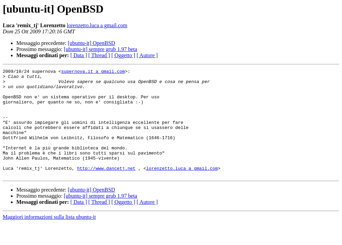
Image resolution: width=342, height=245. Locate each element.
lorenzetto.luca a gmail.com (97, 25)
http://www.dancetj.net (106, 188)
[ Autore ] (147, 55)
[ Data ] (78, 55)
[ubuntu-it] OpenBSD (91, 43)
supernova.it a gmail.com (93, 72)
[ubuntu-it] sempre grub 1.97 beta (100, 49)
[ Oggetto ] (123, 55)
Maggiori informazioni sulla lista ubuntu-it (49, 238)
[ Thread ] (99, 55)
